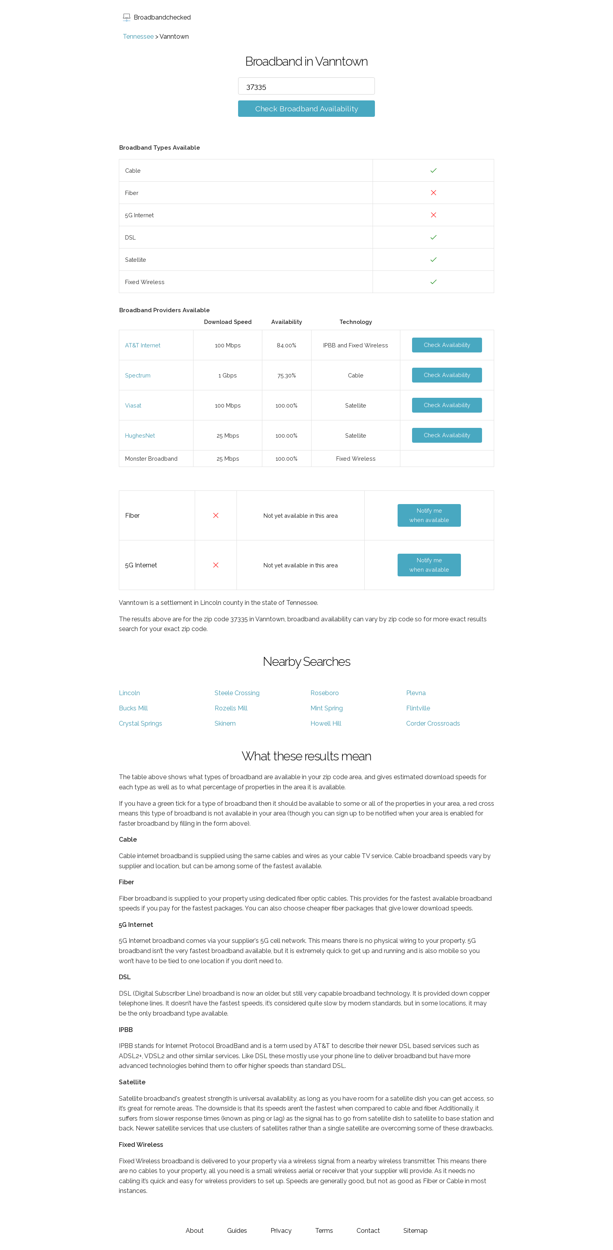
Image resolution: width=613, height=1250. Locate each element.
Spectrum (138, 375)
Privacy (281, 1230)
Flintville (418, 708)
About (195, 1230)
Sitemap (415, 1230)
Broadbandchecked (157, 17)
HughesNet (140, 435)
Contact (368, 1230)
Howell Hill (325, 723)
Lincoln (129, 693)
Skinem (225, 723)
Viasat (133, 405)
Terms (324, 1230)
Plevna (416, 693)
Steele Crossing (237, 693)
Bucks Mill (133, 708)
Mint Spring (326, 708)
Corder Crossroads (433, 723)
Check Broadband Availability (306, 108)
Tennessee (138, 36)
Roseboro (324, 693)
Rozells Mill (231, 708)
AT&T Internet (142, 345)
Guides (237, 1230)
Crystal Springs (140, 723)
